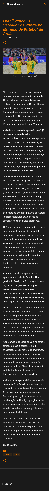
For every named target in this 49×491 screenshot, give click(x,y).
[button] (4, 42)
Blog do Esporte (15, 4)
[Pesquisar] (45, 4)
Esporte (7, 455)
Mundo (16, 455)
